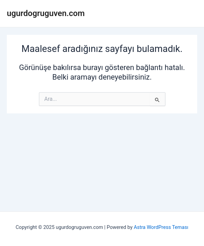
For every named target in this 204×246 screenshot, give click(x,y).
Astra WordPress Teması (161, 227)
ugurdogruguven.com (46, 13)
